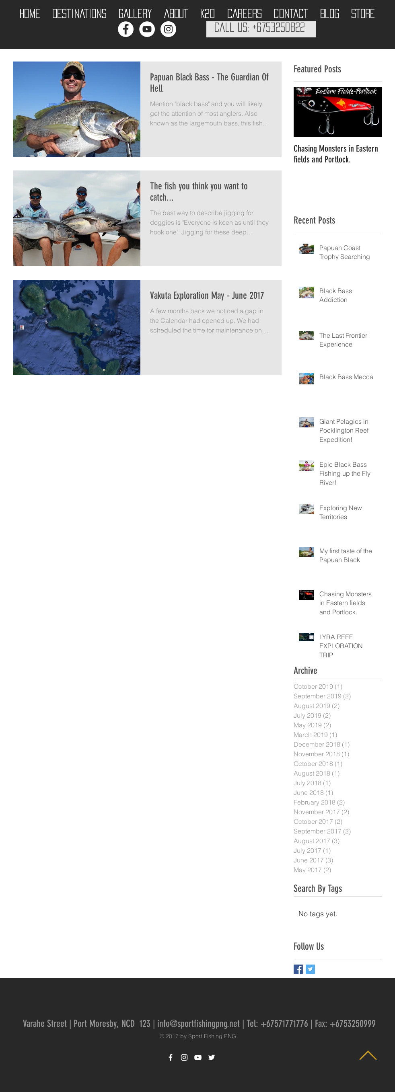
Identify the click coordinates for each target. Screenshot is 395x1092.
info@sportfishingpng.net (198, 1023)
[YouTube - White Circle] (147, 29)
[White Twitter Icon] (211, 1057)
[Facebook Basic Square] (298, 969)
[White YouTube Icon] (197, 1057)
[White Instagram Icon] (184, 1057)
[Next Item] (369, 112)
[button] (79, 11)
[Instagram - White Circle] (168, 29)
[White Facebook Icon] (170, 1057)
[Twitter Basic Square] (310, 969)
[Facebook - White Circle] (126, 29)
